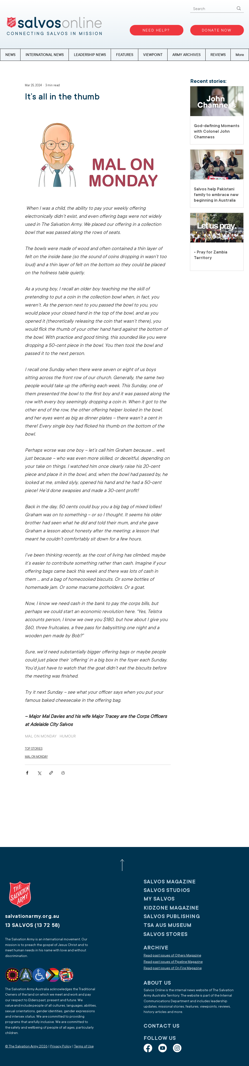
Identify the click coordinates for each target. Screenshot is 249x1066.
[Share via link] (51, 772)
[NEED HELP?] (156, 30)
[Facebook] (148, 1048)
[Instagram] (177, 1048)
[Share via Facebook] (27, 772)
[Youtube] (162, 1048)
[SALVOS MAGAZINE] (176, 881)
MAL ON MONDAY (41, 736)
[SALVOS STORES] (175, 934)
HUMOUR (68, 736)
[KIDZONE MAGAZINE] (176, 907)
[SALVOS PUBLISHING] (176, 916)
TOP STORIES (33, 749)
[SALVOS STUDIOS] (176, 890)
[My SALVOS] (176, 898)
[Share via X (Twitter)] (39, 772)
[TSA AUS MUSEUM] (176, 925)
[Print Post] (63, 772)
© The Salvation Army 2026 (26, 1046)
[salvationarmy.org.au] (38, 916)
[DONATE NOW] (217, 30)
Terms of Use (84, 1046)
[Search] (210, 9)
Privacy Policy (60, 1046)
